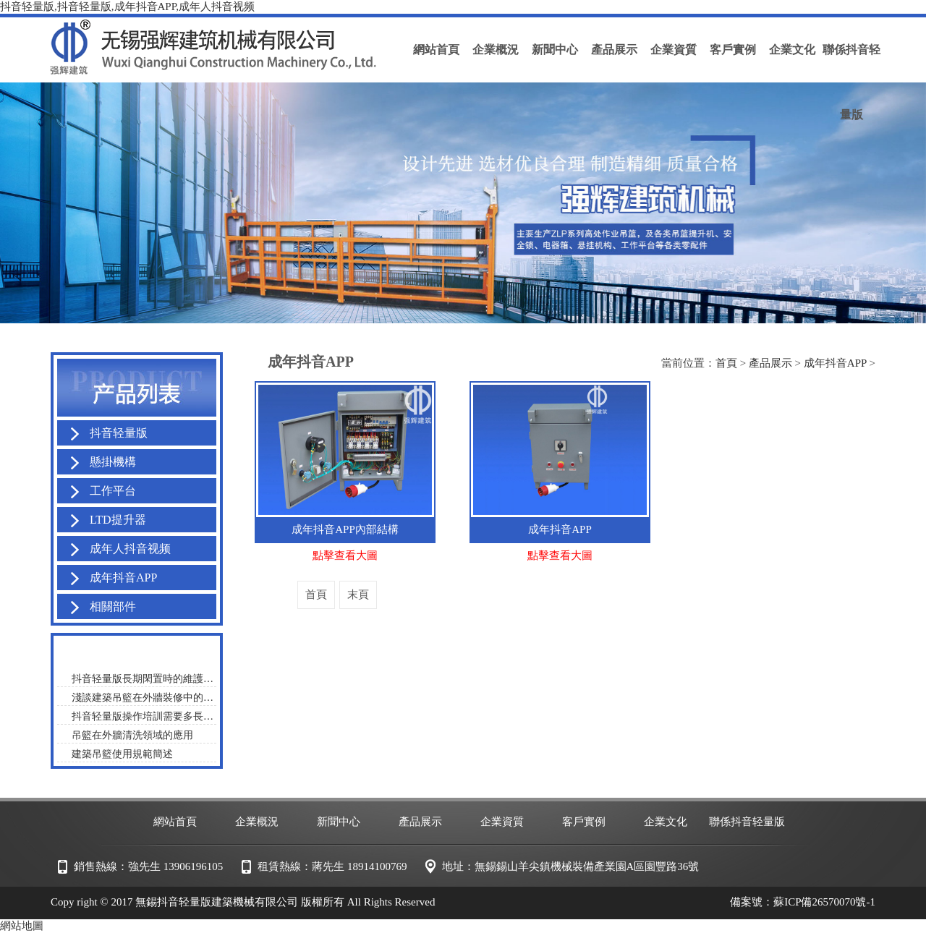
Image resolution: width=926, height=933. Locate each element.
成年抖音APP (835, 363)
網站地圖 (21, 926)
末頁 (358, 594)
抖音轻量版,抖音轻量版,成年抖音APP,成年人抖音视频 (127, 6)
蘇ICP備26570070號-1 (824, 902)
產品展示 (770, 363)
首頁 (726, 363)
